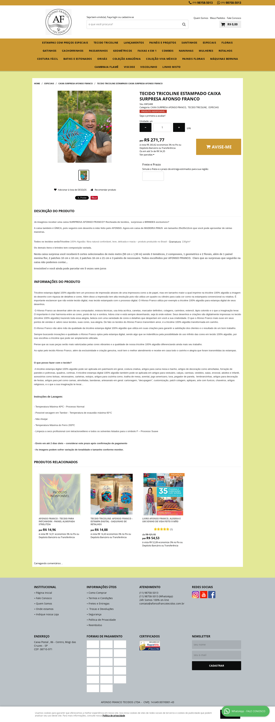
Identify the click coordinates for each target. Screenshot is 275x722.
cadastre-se (128, 17)
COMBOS (167, 50)
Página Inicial (44, 592)
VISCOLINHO (148, 67)
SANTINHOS (189, 42)
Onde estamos (44, 609)
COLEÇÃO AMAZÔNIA (127, 58)
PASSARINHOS (98, 50)
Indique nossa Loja (47, 614)
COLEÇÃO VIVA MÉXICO (161, 58)
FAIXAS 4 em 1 (147, 50)
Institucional (45, 587)
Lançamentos (134, 42)
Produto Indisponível (60, 494)
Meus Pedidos (217, 18)
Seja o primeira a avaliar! (152, 115)
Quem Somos (201, 18)
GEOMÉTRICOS (122, 50)
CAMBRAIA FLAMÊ (107, 67)
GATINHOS (50, 50)
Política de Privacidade (102, 619)
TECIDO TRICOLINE (106, 42)
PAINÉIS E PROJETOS (162, 42)
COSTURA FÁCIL (47, 58)
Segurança (95, 614)
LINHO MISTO (171, 67)
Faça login (112, 17)
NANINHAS (186, 50)
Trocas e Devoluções (101, 609)
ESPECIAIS (209, 42)
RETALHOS (225, 50)
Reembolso (95, 625)
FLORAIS (227, 42)
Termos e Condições (101, 598)
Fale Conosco (234, 18)
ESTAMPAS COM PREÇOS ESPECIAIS (65, 42)
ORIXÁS (102, 58)
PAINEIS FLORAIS (193, 58)
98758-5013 (203, 3)
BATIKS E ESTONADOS (77, 58)
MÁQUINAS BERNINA (224, 58)
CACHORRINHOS (73, 50)
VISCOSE (129, 67)
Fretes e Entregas (99, 603)
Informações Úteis (102, 587)
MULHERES (206, 50)
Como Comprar (98, 592)
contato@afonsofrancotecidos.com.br (161, 603)
